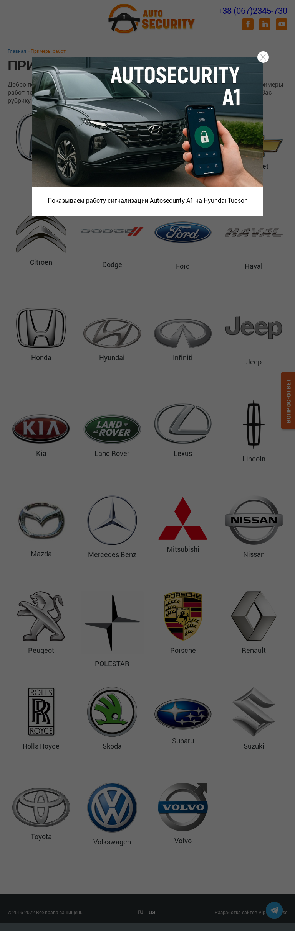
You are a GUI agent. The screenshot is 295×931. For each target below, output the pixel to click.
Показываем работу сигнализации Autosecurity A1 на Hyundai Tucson (148, 200)
